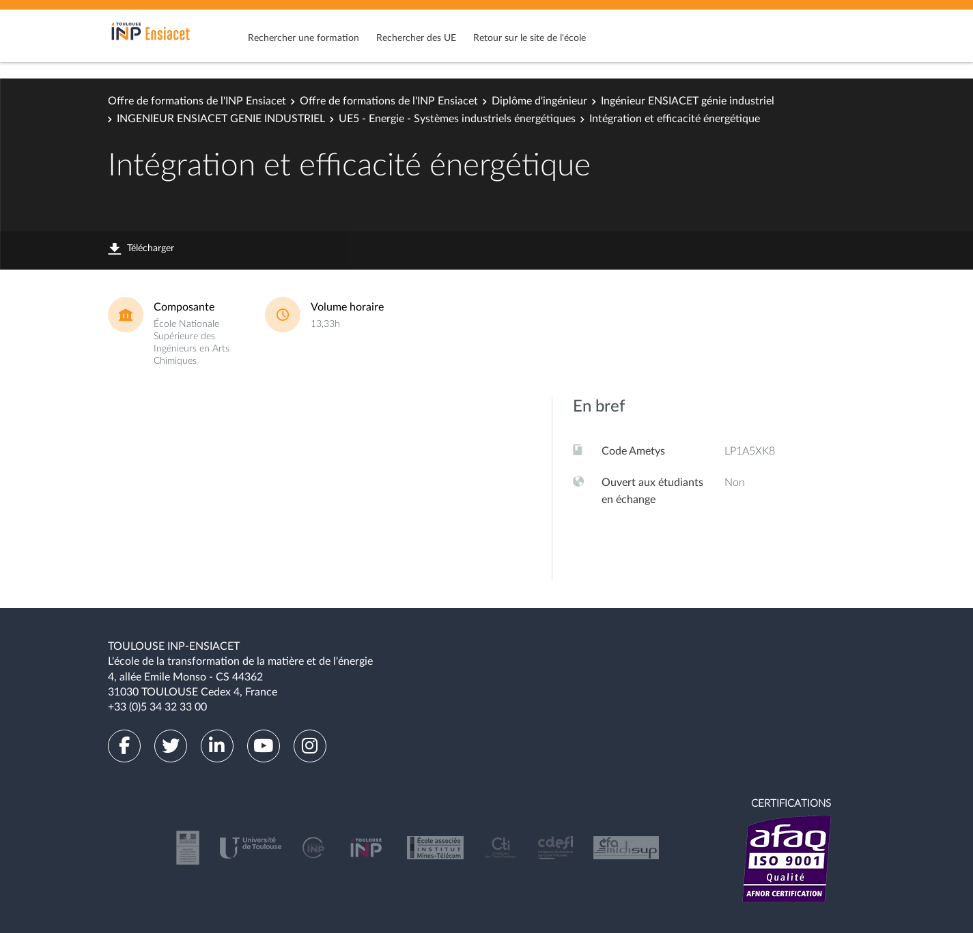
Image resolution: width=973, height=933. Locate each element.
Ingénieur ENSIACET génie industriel (687, 101)
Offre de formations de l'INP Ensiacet (197, 101)
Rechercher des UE (416, 38)
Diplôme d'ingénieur (539, 101)
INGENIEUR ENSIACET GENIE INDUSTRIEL (221, 118)
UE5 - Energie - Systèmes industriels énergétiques (457, 118)
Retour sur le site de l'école (529, 38)
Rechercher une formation (303, 38)
